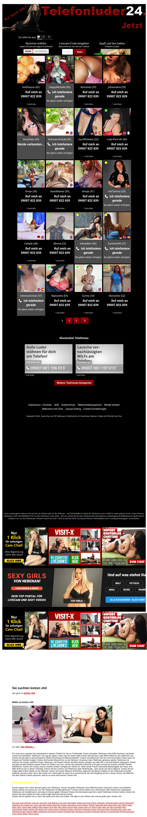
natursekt (101, 803)
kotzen (25, 809)
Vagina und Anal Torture (86, 803)
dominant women (89, 809)
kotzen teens (53, 809)
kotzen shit (29, 693)
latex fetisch (122, 805)
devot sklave (22, 814)
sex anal (63, 803)
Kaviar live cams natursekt (35, 805)
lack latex (53, 807)
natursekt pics (18, 805)
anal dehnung (53, 803)
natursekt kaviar (111, 803)
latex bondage (115, 807)
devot (14, 814)
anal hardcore (25, 803)
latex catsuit (22, 807)
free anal (15, 803)
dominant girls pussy (118, 809)
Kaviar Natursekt (53, 805)
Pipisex (85, 805)
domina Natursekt (126, 803)
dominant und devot (83, 812)
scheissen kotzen (66, 809)
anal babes (71, 803)
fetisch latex (97, 807)
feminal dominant (127, 812)
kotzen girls (43, 809)
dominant (78, 809)
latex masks (78, 807)
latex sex (87, 807)
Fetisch (92, 805)
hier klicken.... (28, 747)
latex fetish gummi (65, 807)
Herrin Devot (33, 814)
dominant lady (69, 812)
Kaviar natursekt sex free (71, 805)
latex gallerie (33, 807)
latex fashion (44, 807)
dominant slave (103, 809)
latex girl (105, 807)
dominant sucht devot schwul (51, 812)
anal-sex (35, 803)
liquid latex (112, 805)
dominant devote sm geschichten (106, 812)
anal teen (43, 803)
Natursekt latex (101, 805)
